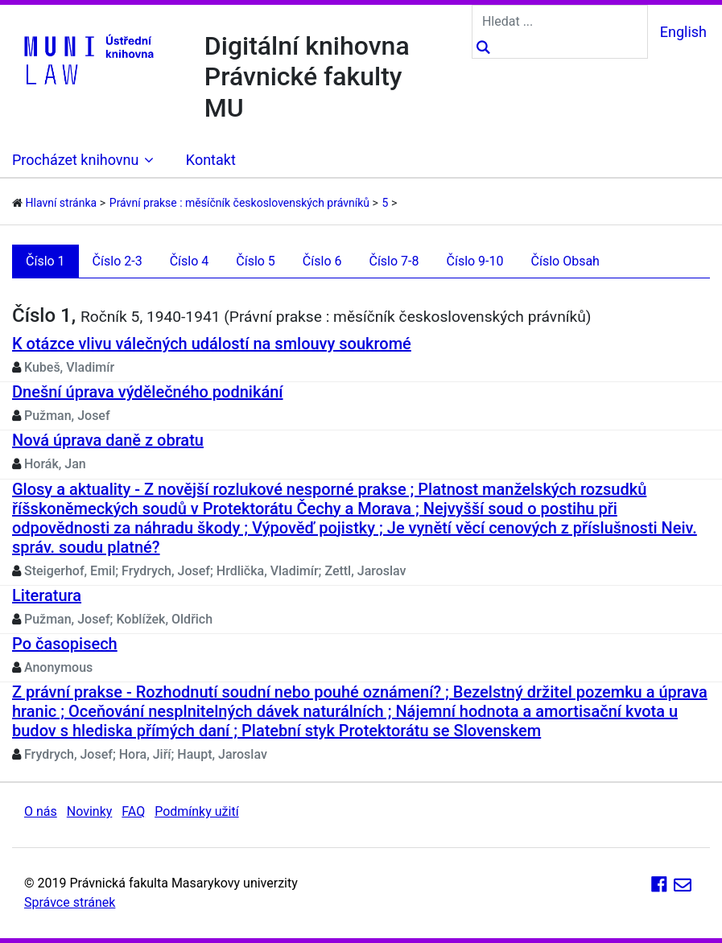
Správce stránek (69, 902)
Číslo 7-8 (394, 261)
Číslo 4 (189, 261)
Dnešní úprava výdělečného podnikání (147, 391)
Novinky (90, 811)
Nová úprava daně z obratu (108, 440)
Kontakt (211, 159)
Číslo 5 (255, 261)
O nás (40, 811)
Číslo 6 (322, 261)
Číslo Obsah (565, 261)
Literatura (46, 595)
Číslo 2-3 (117, 261)
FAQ (133, 811)
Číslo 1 (45, 261)
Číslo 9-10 (475, 261)
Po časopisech (65, 643)
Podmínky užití (196, 811)
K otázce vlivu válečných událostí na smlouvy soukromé (211, 343)
